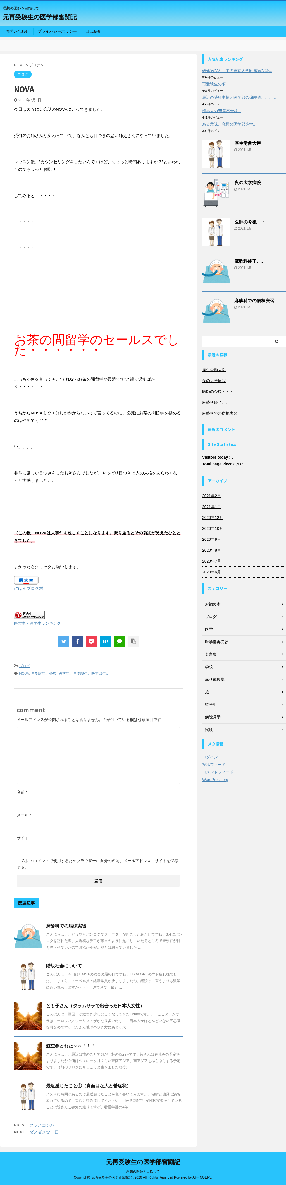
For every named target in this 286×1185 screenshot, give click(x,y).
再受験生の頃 (214, 84)
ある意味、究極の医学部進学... (229, 124)
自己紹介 (93, 31)
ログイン (210, 757)
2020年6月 (211, 572)
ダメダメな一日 (44, 1132)
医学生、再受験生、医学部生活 (84, 673)
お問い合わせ (17, 31)
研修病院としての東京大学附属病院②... (237, 70)
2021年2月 (211, 496)
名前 (22, 792)
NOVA (24, 673)
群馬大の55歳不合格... (221, 111)
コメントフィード (217, 772)
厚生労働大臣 (247, 143)
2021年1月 (211, 506)
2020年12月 (212, 517)
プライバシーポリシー (57, 31)
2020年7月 (211, 561)
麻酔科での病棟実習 (66, 926)
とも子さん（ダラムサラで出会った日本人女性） (95, 1005)
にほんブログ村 (28, 588)
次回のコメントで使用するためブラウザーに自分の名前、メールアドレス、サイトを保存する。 (97, 864)
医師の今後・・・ (252, 222)
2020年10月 (212, 528)
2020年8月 (211, 550)
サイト (22, 838)
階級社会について (64, 965)
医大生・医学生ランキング (37, 623)
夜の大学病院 (247, 182)
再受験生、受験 (43, 673)
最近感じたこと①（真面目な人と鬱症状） (88, 1085)
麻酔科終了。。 (250, 261)
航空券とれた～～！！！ (70, 1046)
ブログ (24, 666)
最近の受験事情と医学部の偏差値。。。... (239, 97)
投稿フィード (214, 764)
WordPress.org (215, 779)
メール (24, 815)
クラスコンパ (41, 1125)
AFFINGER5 (201, 1177)
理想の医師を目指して (143, 1172)
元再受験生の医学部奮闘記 (40, 17)
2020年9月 (211, 539)
